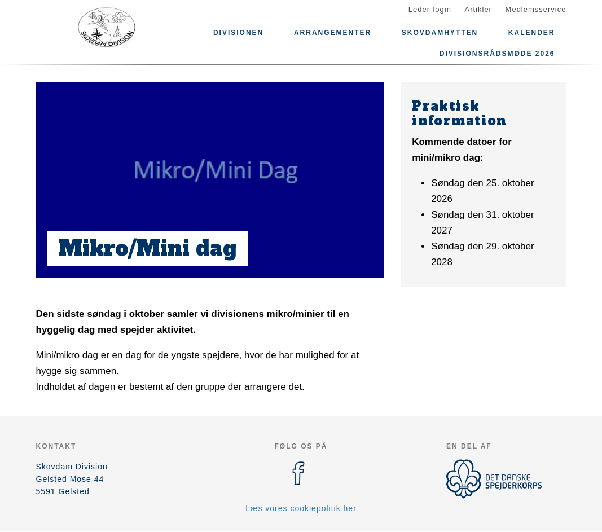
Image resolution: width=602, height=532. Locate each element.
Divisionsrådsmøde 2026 (497, 54)
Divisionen (238, 33)
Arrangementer (332, 33)
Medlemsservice (536, 9)
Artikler (478, 9)
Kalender (531, 33)
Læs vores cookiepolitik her (301, 508)
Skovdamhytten (440, 33)
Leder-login (429, 9)
